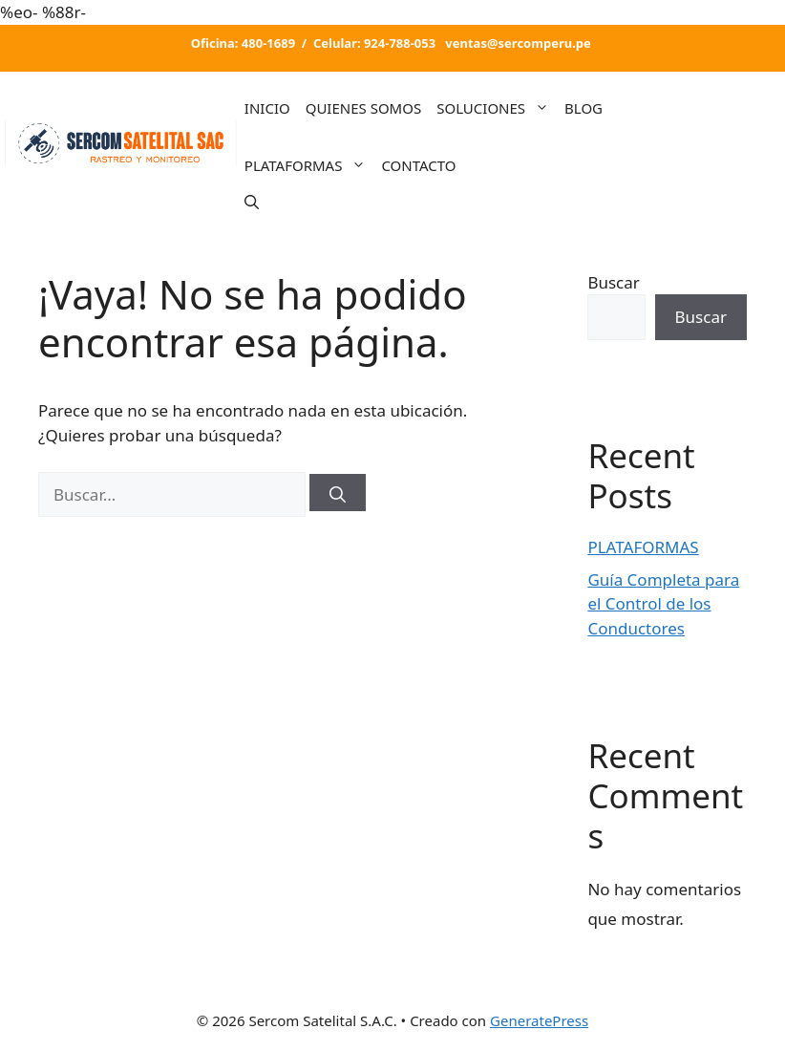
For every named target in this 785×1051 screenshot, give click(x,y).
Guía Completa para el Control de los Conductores (663, 603)
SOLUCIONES (496, 108)
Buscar (613, 282)
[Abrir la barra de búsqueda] (251, 201)
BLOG (583, 108)
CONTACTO (418, 165)
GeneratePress (539, 1020)
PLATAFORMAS (309, 165)
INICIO (267, 108)
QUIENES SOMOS (364, 108)
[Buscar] (337, 492)
